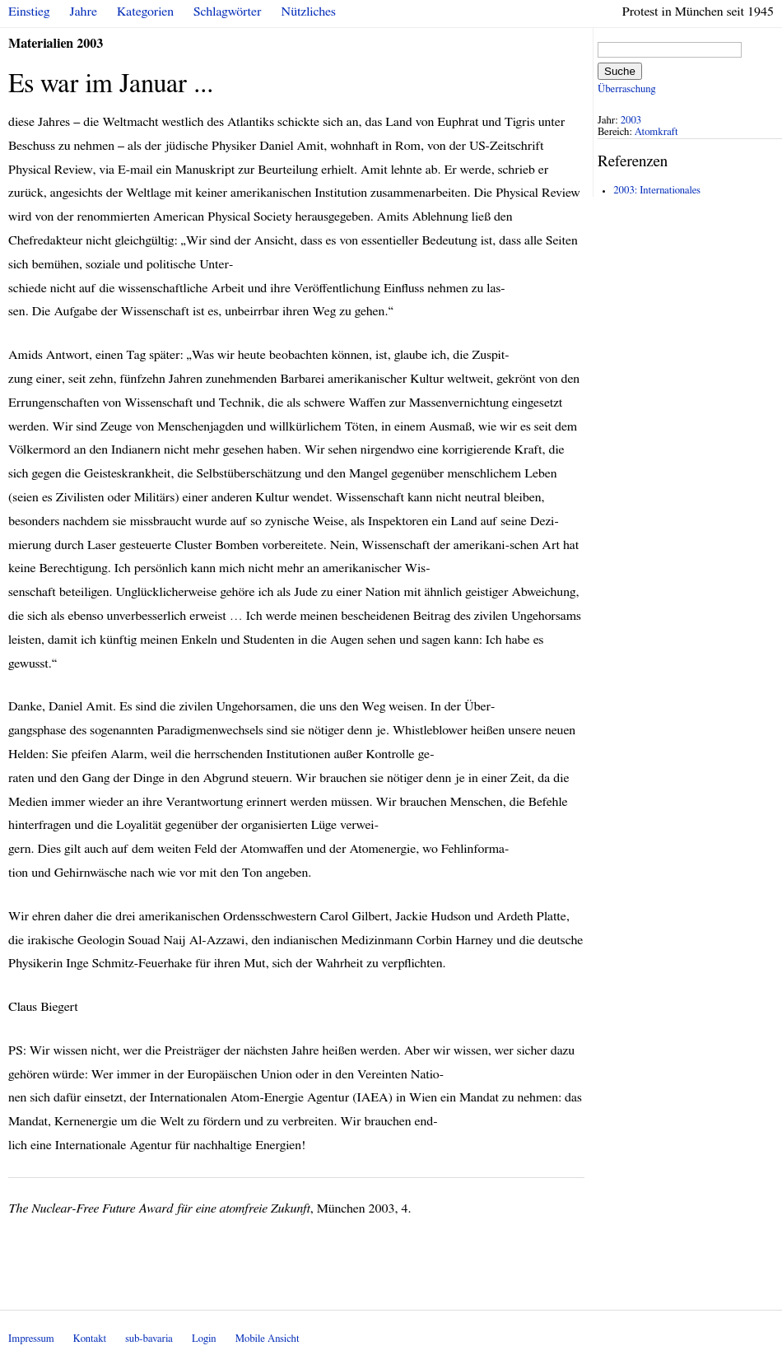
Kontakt (89, 1339)
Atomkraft (656, 132)
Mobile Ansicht (267, 1339)
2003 (631, 120)
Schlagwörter (227, 11)
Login (204, 1339)
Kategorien (145, 11)
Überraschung (626, 89)
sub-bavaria (148, 1339)
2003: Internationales (657, 190)
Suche (619, 71)
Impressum (31, 1339)
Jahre (83, 11)
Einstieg (29, 11)
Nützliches (309, 11)
